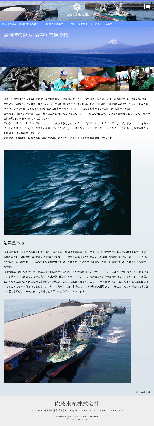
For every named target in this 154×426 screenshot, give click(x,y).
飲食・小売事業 (103, 24)
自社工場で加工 (79, 24)
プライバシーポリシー (78, 419)
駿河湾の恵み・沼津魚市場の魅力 (20, 24)
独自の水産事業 (54, 24)
